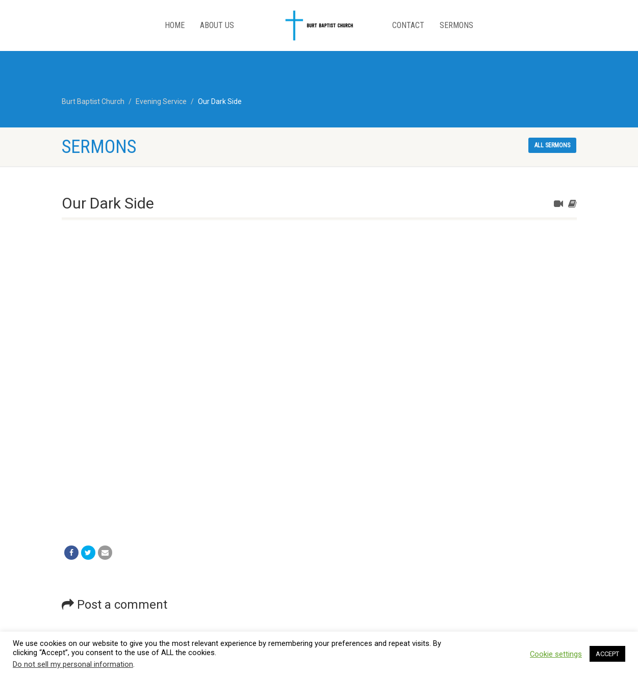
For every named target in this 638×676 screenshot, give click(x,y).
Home (175, 25)
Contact (408, 25)
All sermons (552, 145)
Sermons (456, 25)
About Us (217, 25)
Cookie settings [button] (556, 654)
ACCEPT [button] (607, 654)
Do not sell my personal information (73, 664)
